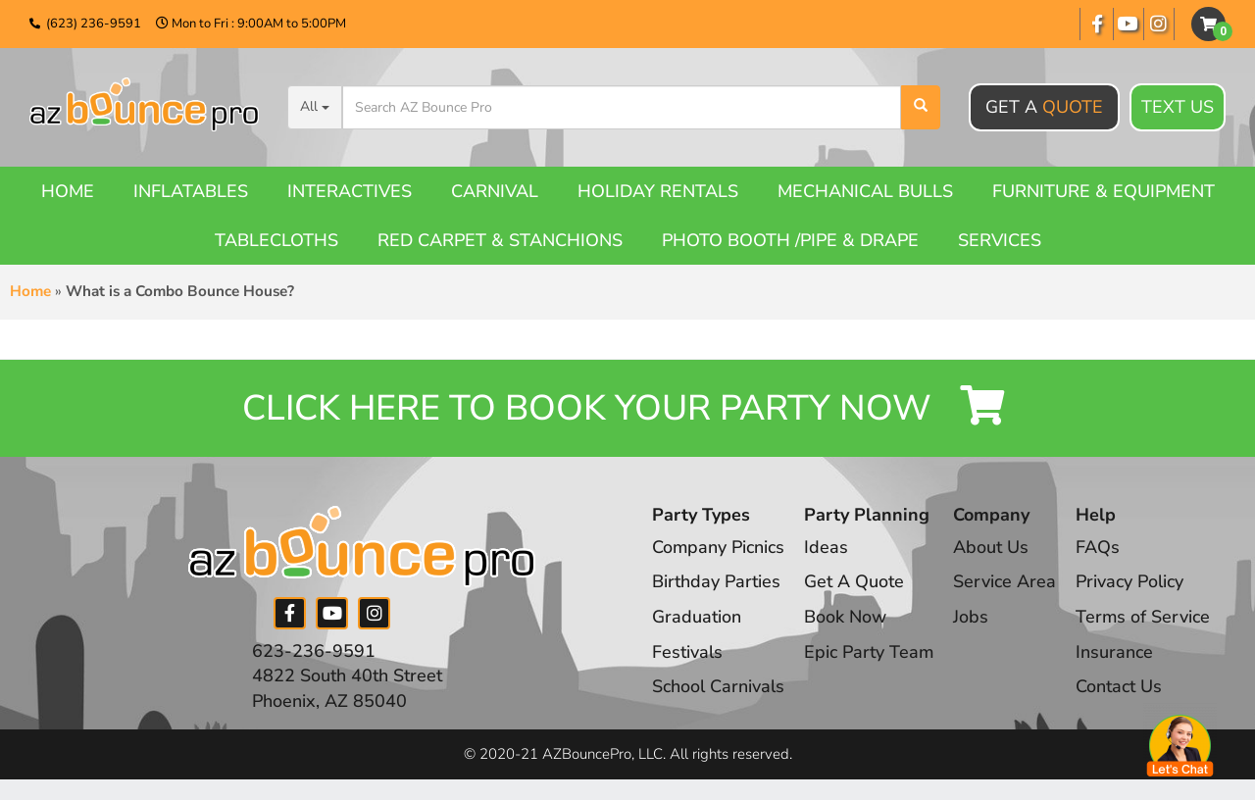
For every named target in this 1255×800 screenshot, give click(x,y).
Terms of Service (1145, 616)
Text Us (1177, 107)
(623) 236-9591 (93, 23)
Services (999, 240)
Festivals (687, 652)
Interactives (349, 191)
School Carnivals (718, 687)
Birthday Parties (716, 582)
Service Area (1006, 582)
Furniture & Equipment (1103, 191)
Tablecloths (276, 240)
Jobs (972, 616)
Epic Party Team (870, 652)
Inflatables (190, 191)
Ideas (827, 547)
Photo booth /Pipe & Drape (790, 240)
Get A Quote (855, 582)
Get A (1044, 107)
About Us (992, 547)
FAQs (1100, 547)
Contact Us (1121, 687)
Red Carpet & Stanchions (500, 240)
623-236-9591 (314, 651)
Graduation (696, 616)
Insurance (1116, 652)
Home (67, 191)
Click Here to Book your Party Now (627, 408)
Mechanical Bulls (865, 191)
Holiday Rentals (657, 191)
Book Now (846, 616)
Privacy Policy (1131, 582)
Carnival (494, 191)
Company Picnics (718, 547)
